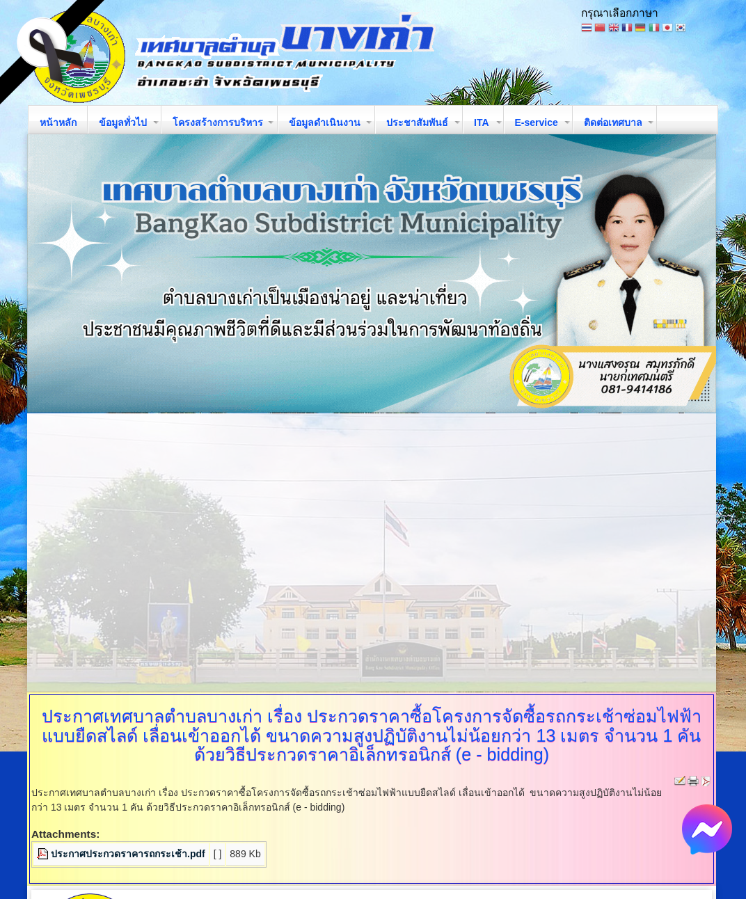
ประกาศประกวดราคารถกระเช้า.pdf (128, 853)
